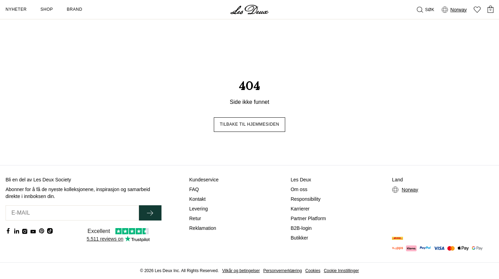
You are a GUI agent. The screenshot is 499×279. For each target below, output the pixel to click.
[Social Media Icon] (8, 231)
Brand (74, 9)
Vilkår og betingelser (241, 270)
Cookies (312, 270)
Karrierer (300, 209)
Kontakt (197, 199)
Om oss (299, 189)
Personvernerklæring (282, 270)
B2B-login (301, 228)
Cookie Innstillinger (341, 270)
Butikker (299, 238)
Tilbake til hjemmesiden (249, 124)
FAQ (194, 189)
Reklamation (202, 228)
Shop (47, 9)
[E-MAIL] (72, 212)
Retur (195, 218)
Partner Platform (308, 218)
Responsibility (306, 199)
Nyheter (16, 9)
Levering (198, 209)
